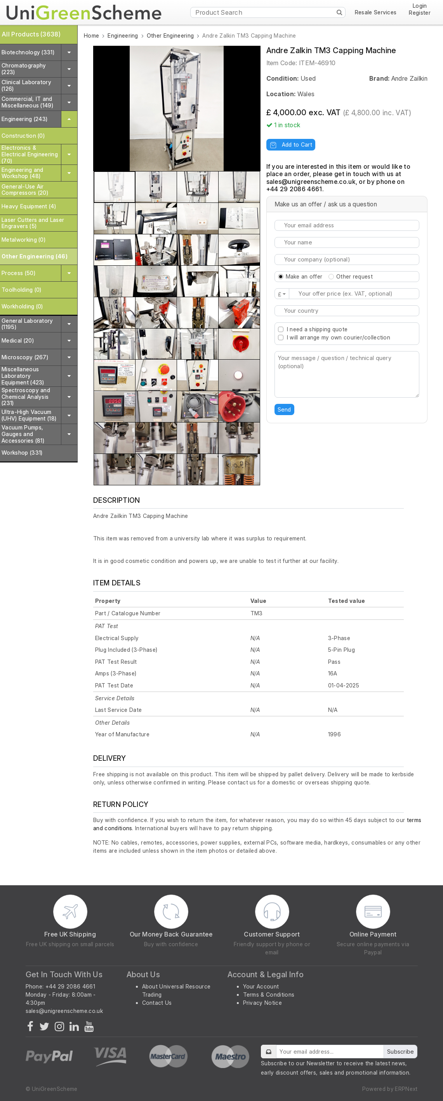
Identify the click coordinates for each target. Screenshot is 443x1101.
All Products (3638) (31, 34)
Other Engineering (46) (35, 256)
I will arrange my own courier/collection (338, 337)
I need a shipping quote (317, 329)
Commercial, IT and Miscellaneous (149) (27, 102)
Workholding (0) (22, 306)
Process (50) (18, 273)
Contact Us (157, 1002)
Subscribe (400, 1051)
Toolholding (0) (22, 289)
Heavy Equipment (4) (29, 206)
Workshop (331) (22, 452)
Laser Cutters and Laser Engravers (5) (33, 223)
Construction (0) (23, 135)
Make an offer (304, 276)
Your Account (261, 986)
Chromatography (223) (24, 68)
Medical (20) (18, 340)
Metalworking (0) (23, 239)
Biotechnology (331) (28, 52)
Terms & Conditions (269, 994)
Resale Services (376, 12)
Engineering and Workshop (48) (22, 173)
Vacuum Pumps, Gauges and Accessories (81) (23, 434)
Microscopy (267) (25, 357)
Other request (354, 276)
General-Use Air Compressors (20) (25, 189)
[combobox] (347, 310)
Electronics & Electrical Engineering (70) (30, 154)
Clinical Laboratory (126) (26, 85)
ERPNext (406, 1088)
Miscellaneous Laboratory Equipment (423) (23, 376)
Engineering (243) (24, 119)
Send (284, 409)
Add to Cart (290, 144)
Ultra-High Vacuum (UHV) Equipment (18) (29, 415)
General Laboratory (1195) (27, 324)
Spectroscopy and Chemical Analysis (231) (26, 397)
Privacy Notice (262, 1002)
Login (420, 6)
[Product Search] (268, 12)
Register (420, 13)
